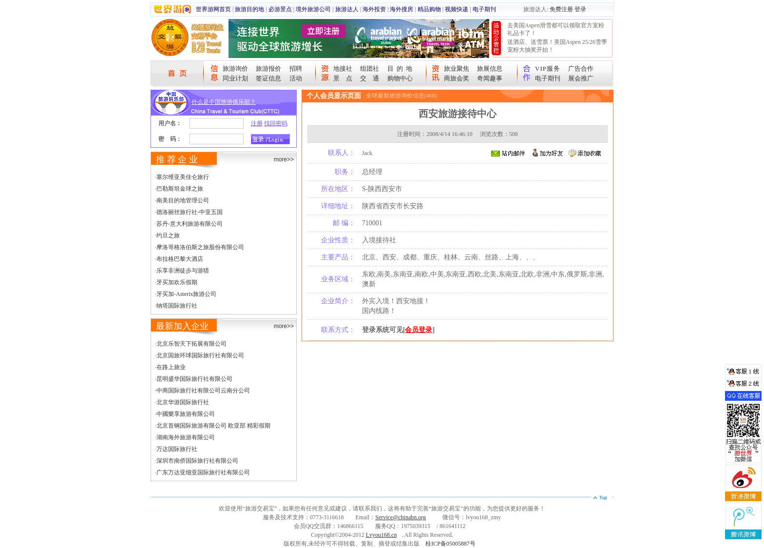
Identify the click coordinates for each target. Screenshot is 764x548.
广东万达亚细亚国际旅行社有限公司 (203, 472)
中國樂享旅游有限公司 (185, 414)
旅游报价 (268, 68)
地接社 (342, 68)
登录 (580, 9)
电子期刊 (484, 9)
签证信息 (268, 78)
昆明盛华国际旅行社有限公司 (194, 378)
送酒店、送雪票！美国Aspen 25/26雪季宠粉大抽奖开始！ (557, 46)
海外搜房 (401, 9)
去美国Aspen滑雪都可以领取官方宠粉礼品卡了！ (555, 29)
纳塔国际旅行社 (176, 305)
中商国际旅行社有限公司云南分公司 (203, 390)
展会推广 (580, 78)
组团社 (369, 68)
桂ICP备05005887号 (450, 543)
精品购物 (429, 9)
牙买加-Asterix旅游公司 (186, 294)
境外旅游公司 (313, 9)
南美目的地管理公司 (182, 200)
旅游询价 (235, 68)
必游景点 (280, 9)
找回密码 (275, 123)
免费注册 (561, 9)
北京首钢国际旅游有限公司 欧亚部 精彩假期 (213, 425)
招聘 (295, 68)
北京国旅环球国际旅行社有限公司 (200, 355)
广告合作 (580, 68)
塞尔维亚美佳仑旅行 (182, 177)
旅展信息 (489, 68)
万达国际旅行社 (176, 449)
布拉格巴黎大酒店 (179, 258)
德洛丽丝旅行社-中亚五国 (189, 212)
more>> (284, 159)
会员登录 (418, 329)
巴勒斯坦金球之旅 (179, 188)
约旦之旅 (168, 235)
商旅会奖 (456, 78)
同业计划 (235, 78)
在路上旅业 (171, 367)
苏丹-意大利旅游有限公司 (189, 223)
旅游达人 (347, 9)
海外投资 (374, 9)
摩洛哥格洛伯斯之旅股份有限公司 (200, 247)
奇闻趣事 (489, 78)
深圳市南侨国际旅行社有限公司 (197, 460)
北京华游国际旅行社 (182, 402)
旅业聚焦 (456, 68)
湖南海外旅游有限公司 (185, 437)
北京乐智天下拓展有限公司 (191, 343)
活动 (295, 78)
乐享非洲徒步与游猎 (182, 270)
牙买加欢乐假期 (176, 282)
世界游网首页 (213, 9)
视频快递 (456, 9)
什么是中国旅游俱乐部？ (223, 101)
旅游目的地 (249, 9)
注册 (257, 123)
